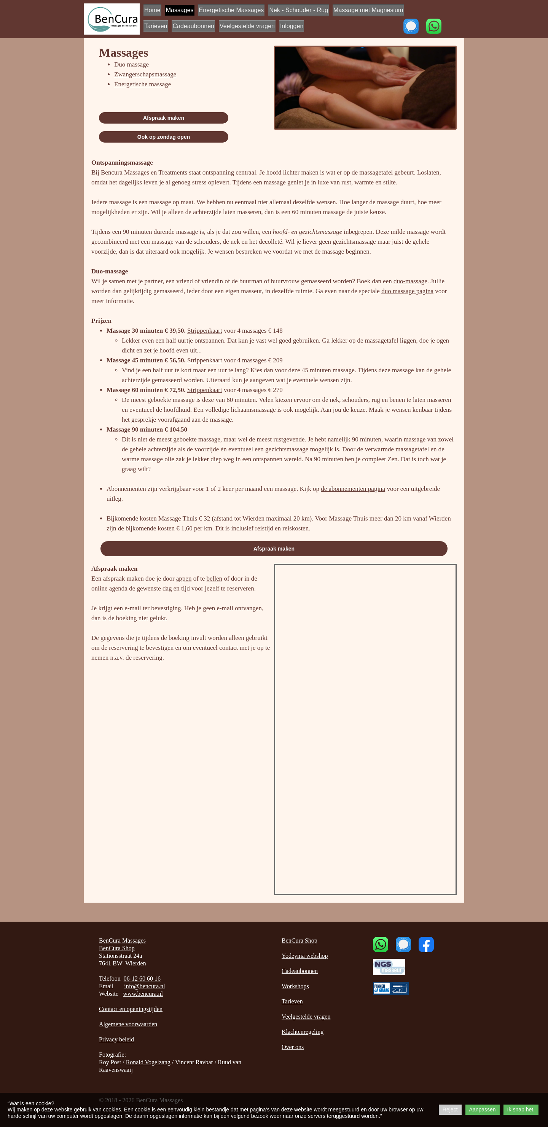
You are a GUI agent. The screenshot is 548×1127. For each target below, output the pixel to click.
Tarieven (155, 26)
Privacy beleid (116, 1039)
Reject (450, 1109)
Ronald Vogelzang (148, 1062)
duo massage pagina (407, 291)
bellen (215, 578)
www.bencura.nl (143, 993)
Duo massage (131, 64)
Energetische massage (142, 84)
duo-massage (410, 281)
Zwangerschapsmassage (145, 74)
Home (152, 10)
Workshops (295, 986)
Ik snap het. (521, 1109)
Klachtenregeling (302, 1032)
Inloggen (291, 26)
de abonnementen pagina (353, 488)
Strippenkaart (204, 330)
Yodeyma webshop (305, 955)
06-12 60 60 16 (142, 978)
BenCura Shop (117, 948)
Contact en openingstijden (130, 1009)
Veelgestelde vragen (247, 26)
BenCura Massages (122, 940)
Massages (180, 10)
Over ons (293, 1047)
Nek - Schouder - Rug (298, 10)
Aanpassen (482, 1109)
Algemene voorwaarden (128, 1024)
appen (184, 578)
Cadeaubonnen (193, 26)
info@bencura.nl (144, 986)
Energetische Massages (231, 10)
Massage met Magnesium (368, 10)
